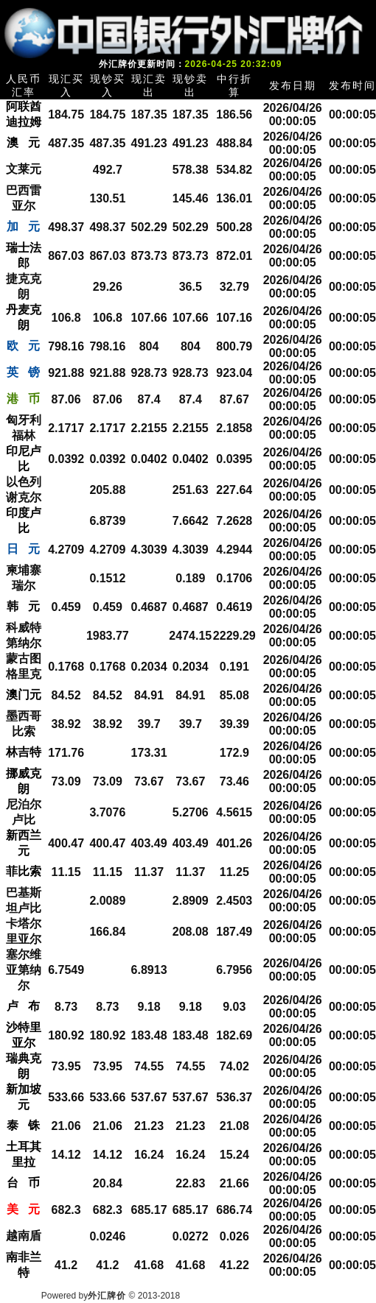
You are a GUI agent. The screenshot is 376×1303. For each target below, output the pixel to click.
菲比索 (23, 871)
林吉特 (23, 752)
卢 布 (23, 1006)
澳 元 (23, 142)
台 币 (23, 1182)
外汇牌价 (107, 1295)
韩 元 (23, 606)
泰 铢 (23, 1125)
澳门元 (23, 694)
